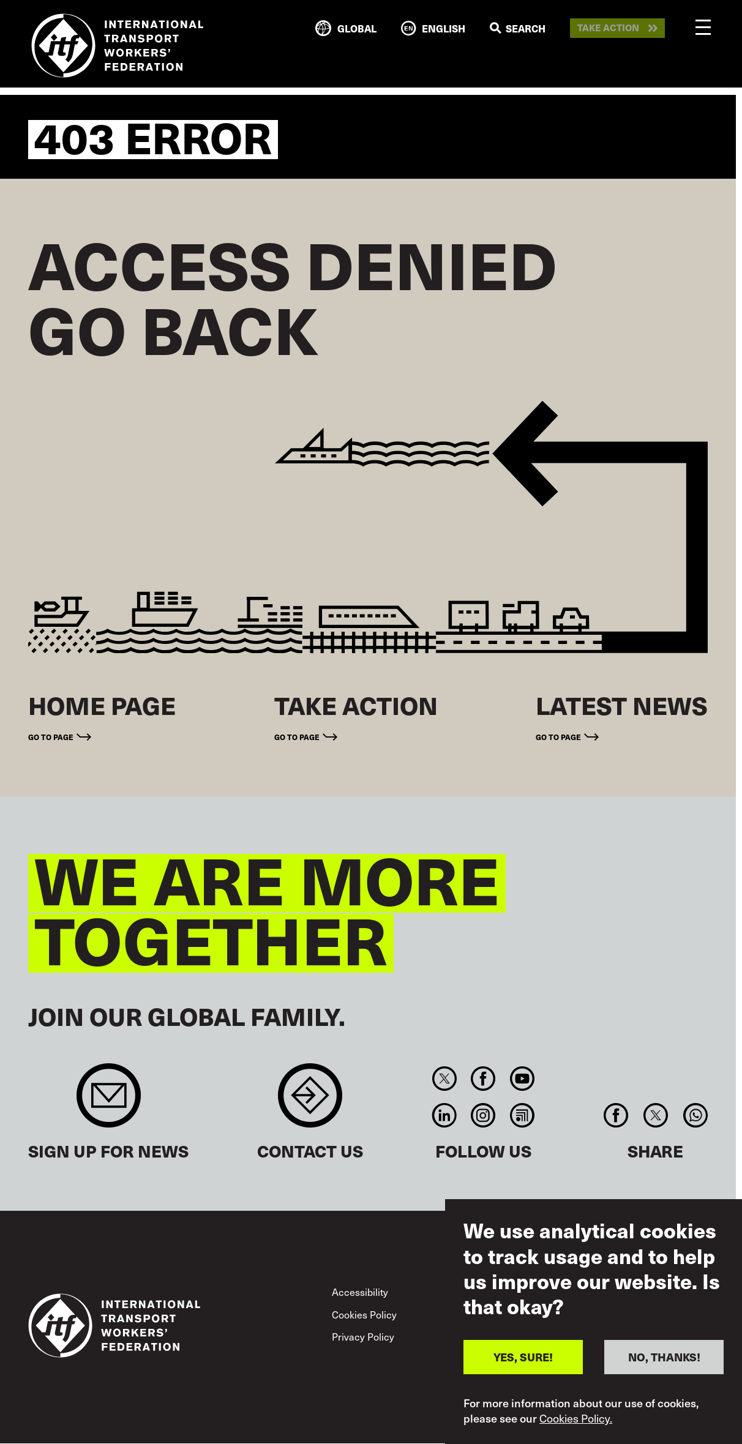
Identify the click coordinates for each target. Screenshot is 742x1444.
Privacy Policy (363, 1336)
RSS (522, 1115)
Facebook (483, 1078)
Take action (608, 28)
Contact (310, 1101)
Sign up (109, 1101)
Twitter (444, 1078)
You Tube (522, 1078)
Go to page (50, 737)
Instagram (483, 1115)
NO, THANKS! (664, 1357)
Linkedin (444, 1115)
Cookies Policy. (575, 1418)
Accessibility (360, 1291)
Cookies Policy (364, 1314)
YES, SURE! (523, 1357)
